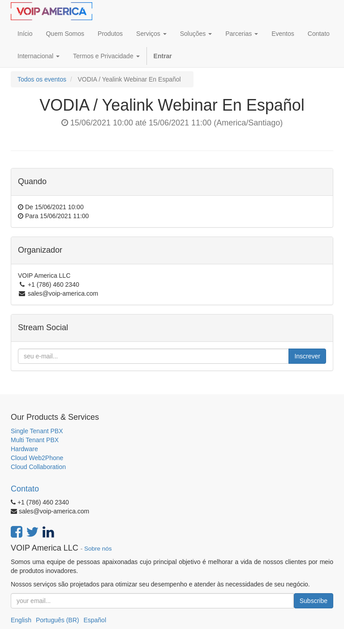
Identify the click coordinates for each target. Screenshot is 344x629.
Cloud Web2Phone (37, 457)
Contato (25, 488)
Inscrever (307, 356)
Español (94, 620)
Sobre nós (98, 548)
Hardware (24, 448)
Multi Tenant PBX (35, 440)
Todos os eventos (41, 79)
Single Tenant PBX (37, 431)
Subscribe (313, 600)
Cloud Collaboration (38, 466)
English (21, 620)
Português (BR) (57, 620)
